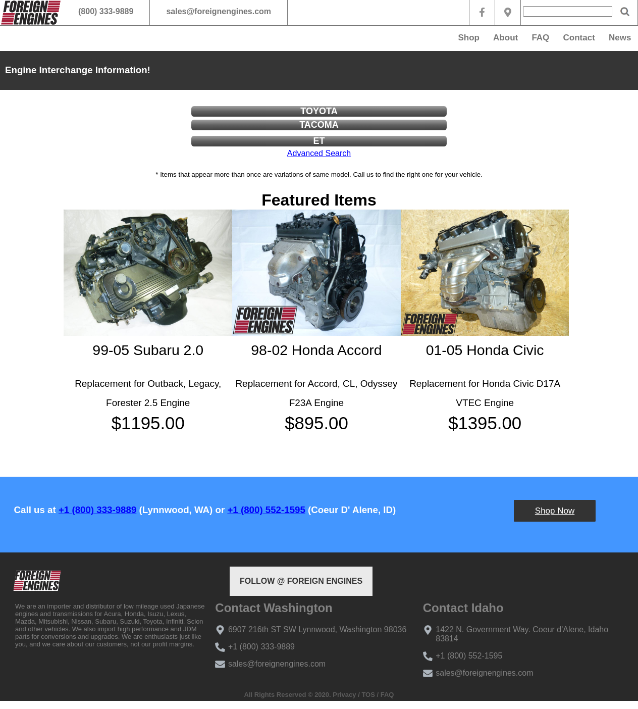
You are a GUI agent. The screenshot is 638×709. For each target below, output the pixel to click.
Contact (579, 37)
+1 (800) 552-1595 (266, 509)
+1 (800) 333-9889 (97, 509)
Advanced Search (319, 153)
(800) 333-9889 (105, 11)
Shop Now (554, 511)
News (620, 37)
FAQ (540, 37)
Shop (469, 37)
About (505, 37)
